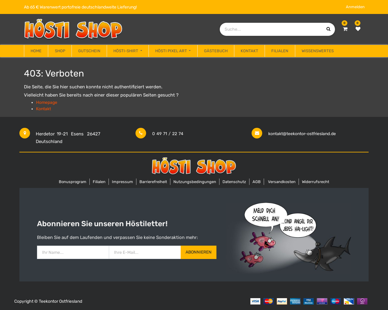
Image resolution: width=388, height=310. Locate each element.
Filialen (99, 181)
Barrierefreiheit (153, 181)
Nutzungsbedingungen (194, 181)
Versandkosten (282, 181)
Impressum (122, 181)
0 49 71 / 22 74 (167, 133)
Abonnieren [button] (199, 252)
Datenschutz (234, 181)
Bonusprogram (72, 181)
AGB (257, 181)
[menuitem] (36, 51)
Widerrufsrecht (315, 181)
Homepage (46, 102)
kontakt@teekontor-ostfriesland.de (302, 133)
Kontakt (43, 108)
